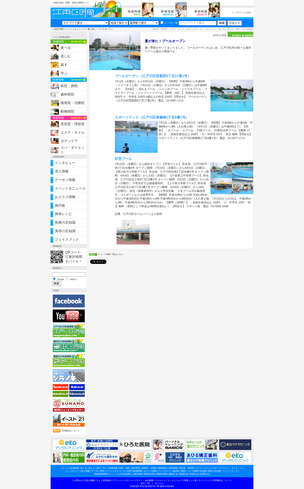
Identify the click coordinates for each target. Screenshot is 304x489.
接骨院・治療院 (73, 103)
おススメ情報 (65, 197)
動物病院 (67, 111)
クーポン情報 (65, 180)
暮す (64, 65)
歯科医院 (67, 94)
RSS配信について (70, 431)
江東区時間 (58, 29)
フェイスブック (67, 239)
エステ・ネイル (73, 132)
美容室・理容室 (73, 124)
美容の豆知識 (65, 231)
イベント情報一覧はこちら (110, 254)
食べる (66, 47)
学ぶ (64, 73)
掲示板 (60, 205)
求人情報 (62, 171)
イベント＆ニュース (75, 29)
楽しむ (66, 56)
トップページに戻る (241, 12)
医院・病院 (69, 86)
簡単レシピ (63, 214)
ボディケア (69, 141)
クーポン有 (169, 23)
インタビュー (65, 163)
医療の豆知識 (65, 222)
